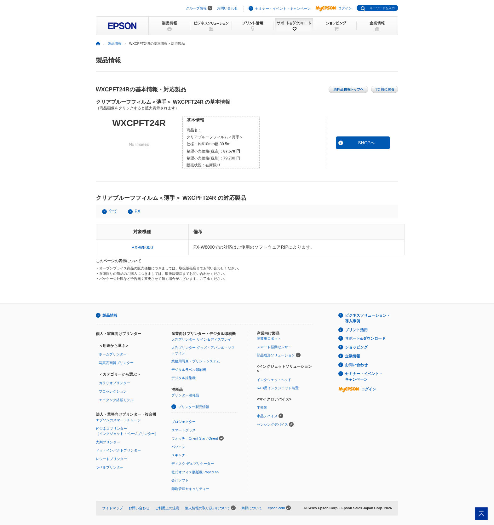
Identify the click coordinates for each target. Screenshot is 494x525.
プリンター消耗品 (185, 395)
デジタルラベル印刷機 (188, 370)
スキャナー (180, 455)
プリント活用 (356, 330)
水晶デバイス (267, 416)
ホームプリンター (113, 354)
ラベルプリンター (109, 467)
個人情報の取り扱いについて (207, 508)
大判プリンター (108, 442)
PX (138, 211)
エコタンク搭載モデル (116, 400)
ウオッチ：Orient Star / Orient (194, 438)
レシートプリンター (111, 459)
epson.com (276, 508)
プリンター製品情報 (193, 407)
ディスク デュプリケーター (192, 463)
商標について (251, 508)
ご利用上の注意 (167, 508)
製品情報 (115, 43)
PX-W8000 (142, 247)
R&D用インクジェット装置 (278, 388)
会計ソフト (180, 480)
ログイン (333, 8)
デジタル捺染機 (183, 378)
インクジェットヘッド (274, 380)
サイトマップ (112, 508)
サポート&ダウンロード (365, 338)
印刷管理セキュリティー (190, 489)
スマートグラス (183, 430)
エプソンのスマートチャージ (118, 420)
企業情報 (352, 356)
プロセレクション (113, 391)
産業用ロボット (269, 338)
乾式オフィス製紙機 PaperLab (195, 472)
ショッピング (356, 347)
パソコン (178, 447)
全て (113, 211)
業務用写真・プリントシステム (195, 361)
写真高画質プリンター (116, 363)
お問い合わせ (227, 8)
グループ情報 (196, 8)
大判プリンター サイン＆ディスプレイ (201, 339)
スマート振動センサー (274, 347)
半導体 (262, 407)
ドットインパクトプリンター (118, 450)
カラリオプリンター (114, 383)
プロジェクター (183, 422)
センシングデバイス (272, 424)
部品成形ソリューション (276, 355)
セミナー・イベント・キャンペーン (283, 8)
